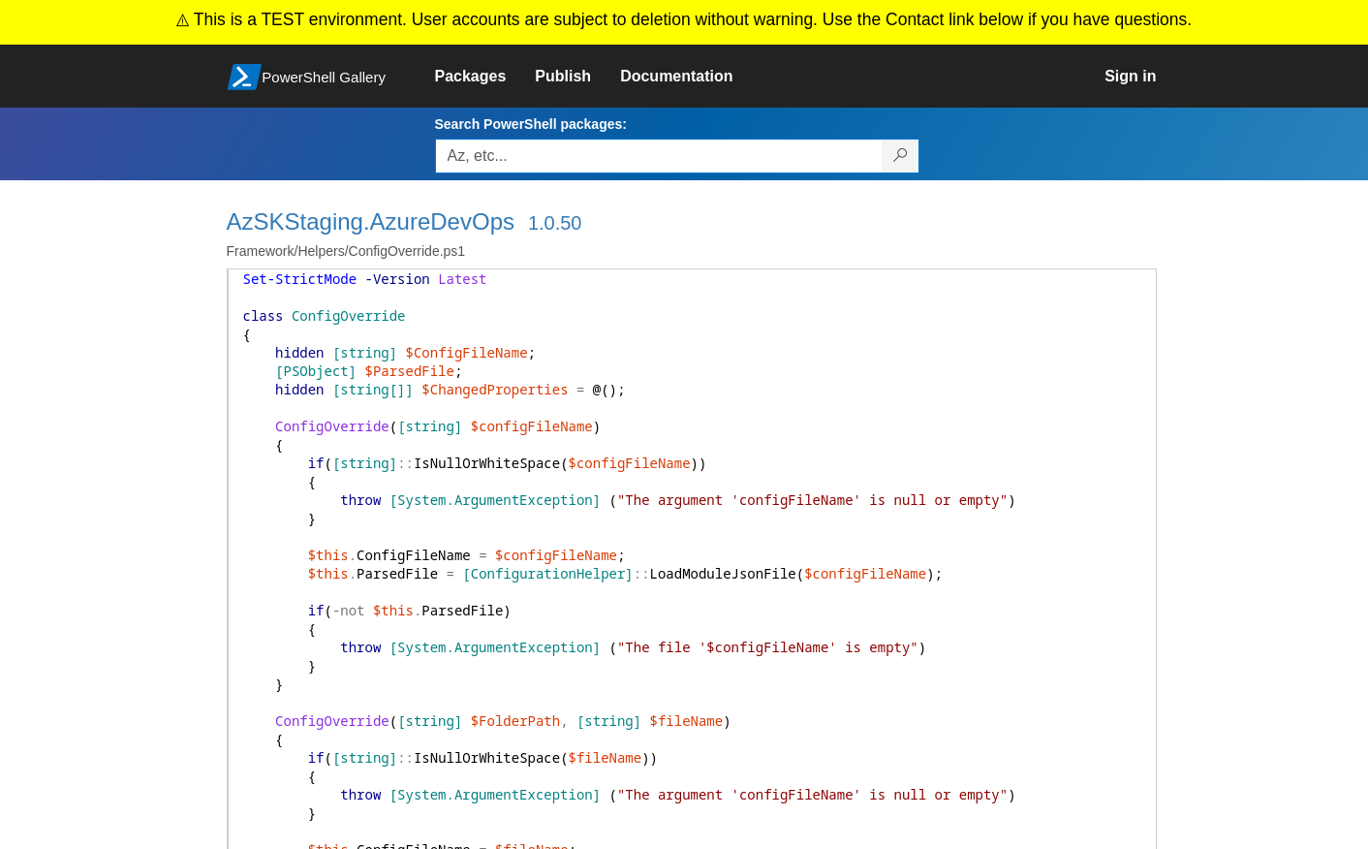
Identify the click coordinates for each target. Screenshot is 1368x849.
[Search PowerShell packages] (900, 156)
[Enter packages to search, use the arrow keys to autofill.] (659, 156)
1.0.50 (555, 223)
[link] (485, 76)
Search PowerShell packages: (531, 124)
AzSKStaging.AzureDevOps (370, 221)
